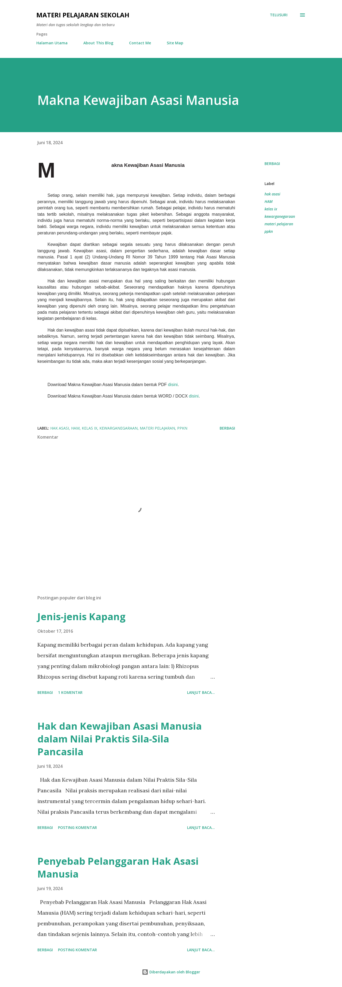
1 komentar (70, 692)
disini (173, 384)
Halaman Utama (52, 42)
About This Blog (98, 42)
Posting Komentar (77, 827)
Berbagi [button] (272, 163)
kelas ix (271, 208)
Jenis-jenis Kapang (81, 616)
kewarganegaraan (280, 216)
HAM (269, 201)
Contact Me (140, 42)
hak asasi (272, 193)
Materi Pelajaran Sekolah (82, 14)
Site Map (175, 42)
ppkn (269, 231)
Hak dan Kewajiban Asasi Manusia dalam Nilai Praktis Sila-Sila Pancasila (119, 738)
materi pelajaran (279, 223)
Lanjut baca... (201, 692)
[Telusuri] (278, 15)
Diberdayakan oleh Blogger (171, 971)
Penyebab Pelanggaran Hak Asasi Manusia (118, 867)
